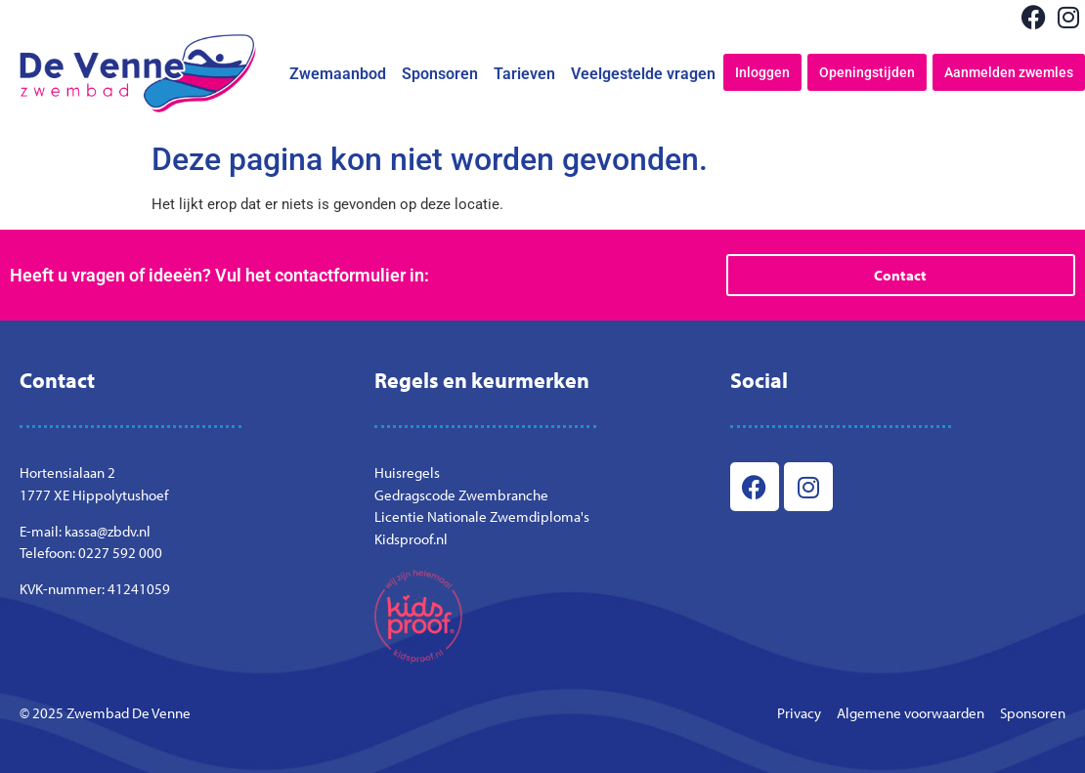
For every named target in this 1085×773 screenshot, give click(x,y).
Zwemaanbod (337, 73)
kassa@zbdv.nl (108, 531)
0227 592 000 (120, 552)
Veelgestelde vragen (643, 73)
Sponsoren (440, 73)
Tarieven (524, 73)
